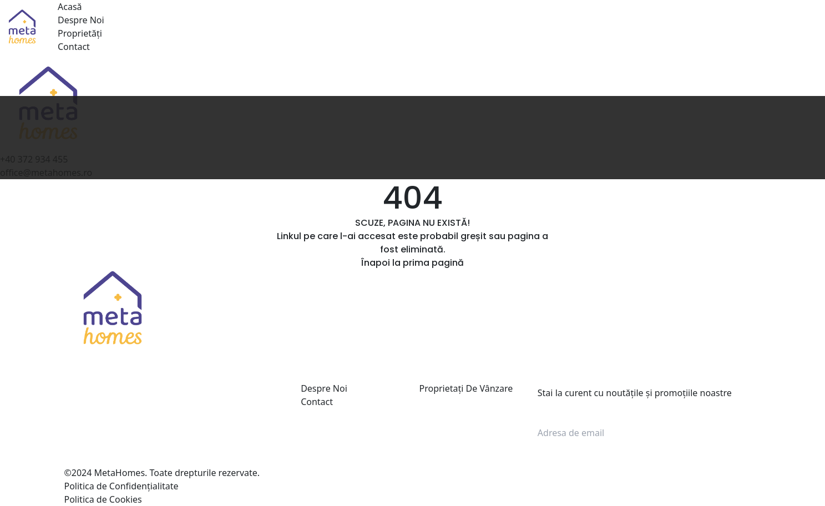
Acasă (70, 7)
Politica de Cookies (103, 499)
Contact (74, 47)
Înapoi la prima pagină (412, 262)
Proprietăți (80, 33)
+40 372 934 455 (116, 419)
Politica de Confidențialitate (121, 486)
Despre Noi (81, 20)
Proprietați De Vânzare (466, 388)
